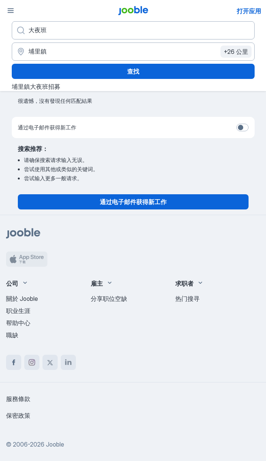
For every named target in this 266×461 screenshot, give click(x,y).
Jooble (55, 444)
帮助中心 (18, 323)
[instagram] (31, 362)
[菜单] (10, 10)
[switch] (242, 127)
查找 (133, 71)
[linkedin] (68, 362)
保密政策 (18, 415)
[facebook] (13, 362)
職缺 (12, 335)
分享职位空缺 (109, 298)
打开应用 (249, 11)
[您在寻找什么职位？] (133, 30)
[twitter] (50, 362)
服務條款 (18, 399)
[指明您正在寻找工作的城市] (133, 51)
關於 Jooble (22, 298)
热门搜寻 (187, 298)
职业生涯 (18, 311)
